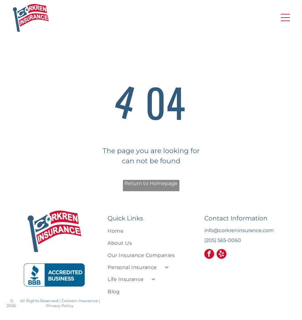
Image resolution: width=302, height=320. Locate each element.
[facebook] (209, 254)
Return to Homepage (151, 183)
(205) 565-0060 (222, 240)
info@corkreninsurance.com (239, 230)
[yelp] (221, 254)
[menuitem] (151, 231)
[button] (285, 17)
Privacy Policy (59, 305)
